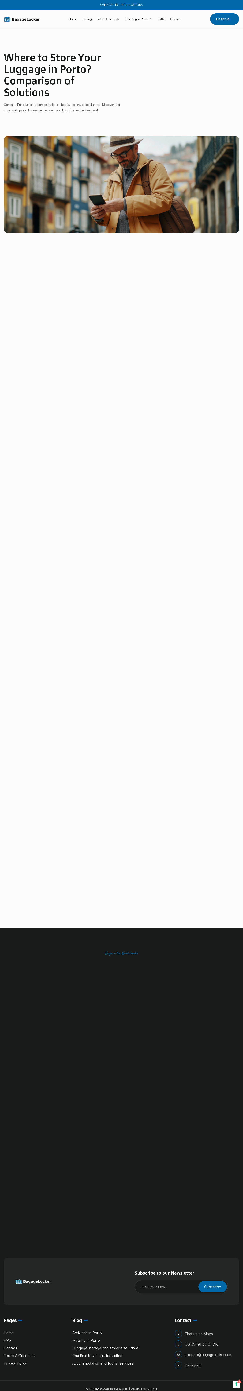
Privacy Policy (15, 1363)
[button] (139, 19)
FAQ (162, 19)
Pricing (87, 19)
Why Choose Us (108, 19)
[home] (22, 19)
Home (73, 19)
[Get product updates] (181, 1286)
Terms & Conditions (20, 1355)
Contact (175, 19)
